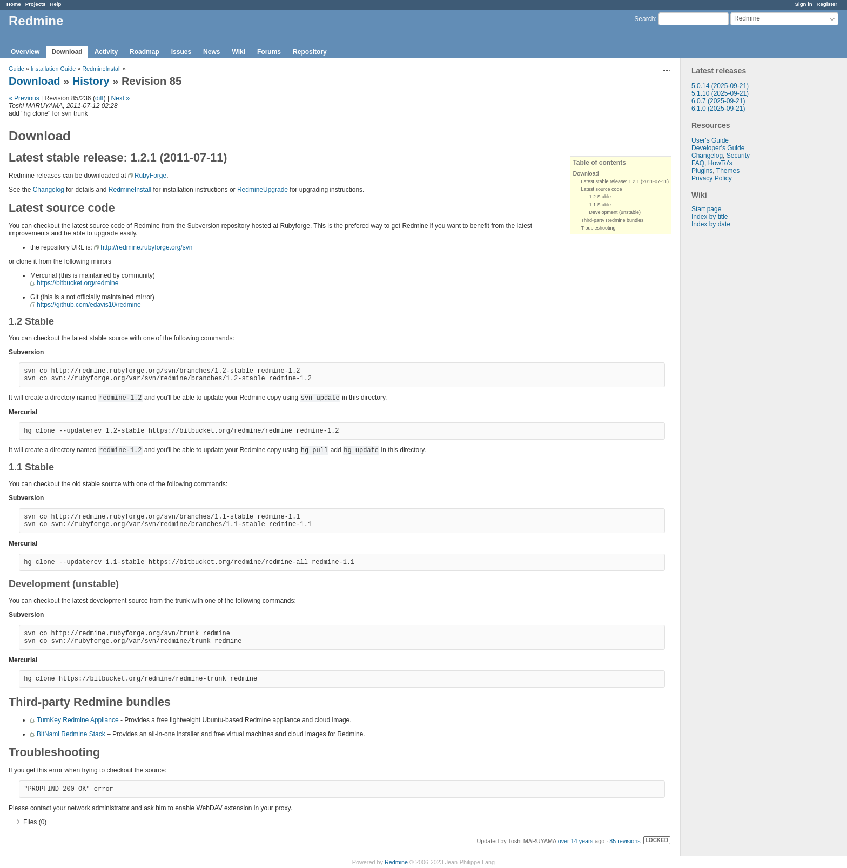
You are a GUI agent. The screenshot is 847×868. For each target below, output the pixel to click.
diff (99, 98)
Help (56, 4)
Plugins (701, 170)
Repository (310, 52)
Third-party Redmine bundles (612, 220)
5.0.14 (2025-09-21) (720, 86)
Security (738, 155)
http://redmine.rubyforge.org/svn (146, 247)
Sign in (803, 4)
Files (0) (34, 822)
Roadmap (144, 52)
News (211, 52)
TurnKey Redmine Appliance (78, 720)
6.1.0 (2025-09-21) (718, 108)
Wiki (238, 52)
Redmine (396, 862)
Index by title (709, 216)
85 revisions (625, 841)
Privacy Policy (711, 178)
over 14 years (575, 841)
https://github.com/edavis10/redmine (89, 304)
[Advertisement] (734, 397)
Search (644, 19)
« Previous (24, 98)
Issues (181, 52)
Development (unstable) (615, 212)
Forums (269, 52)
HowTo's (720, 163)
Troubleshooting (598, 228)
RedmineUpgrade (262, 189)
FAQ (697, 163)
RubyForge (150, 175)
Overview (25, 52)
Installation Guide (53, 68)
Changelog (707, 155)
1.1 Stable (600, 204)
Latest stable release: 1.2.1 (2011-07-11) (625, 181)
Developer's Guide (717, 148)
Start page (706, 209)
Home (13, 4)
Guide (16, 68)
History (91, 81)
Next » (120, 98)
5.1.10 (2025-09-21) (720, 93)
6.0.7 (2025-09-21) (718, 101)
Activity (106, 52)
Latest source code (601, 189)
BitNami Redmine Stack (71, 734)
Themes (728, 170)
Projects (35, 4)
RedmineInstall (101, 68)
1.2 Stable (600, 196)
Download (66, 52)
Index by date (710, 224)
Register (827, 4)
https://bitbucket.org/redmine (77, 283)
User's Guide (710, 140)
